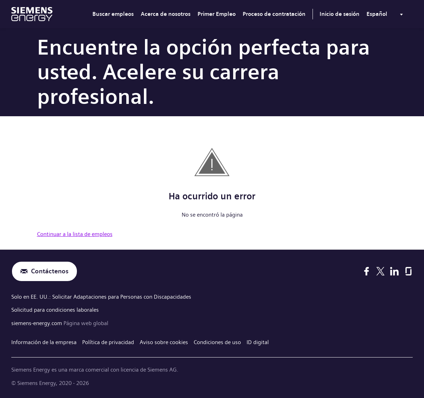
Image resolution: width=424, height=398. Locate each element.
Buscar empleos (113, 14)
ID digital (258, 342)
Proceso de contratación (274, 14)
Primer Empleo (217, 14)
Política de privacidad (108, 342)
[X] (380, 271)
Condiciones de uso (217, 342)
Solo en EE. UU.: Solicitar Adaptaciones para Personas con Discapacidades (101, 296)
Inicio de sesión (339, 14)
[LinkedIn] (394, 271)
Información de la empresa (44, 342)
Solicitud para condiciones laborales (55, 309)
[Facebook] (366, 271)
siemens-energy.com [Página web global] (37, 323)
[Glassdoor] (408, 271)
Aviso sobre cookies (164, 342)
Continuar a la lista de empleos (75, 234)
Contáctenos (49, 271)
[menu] (386, 15)
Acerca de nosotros (165, 14)
